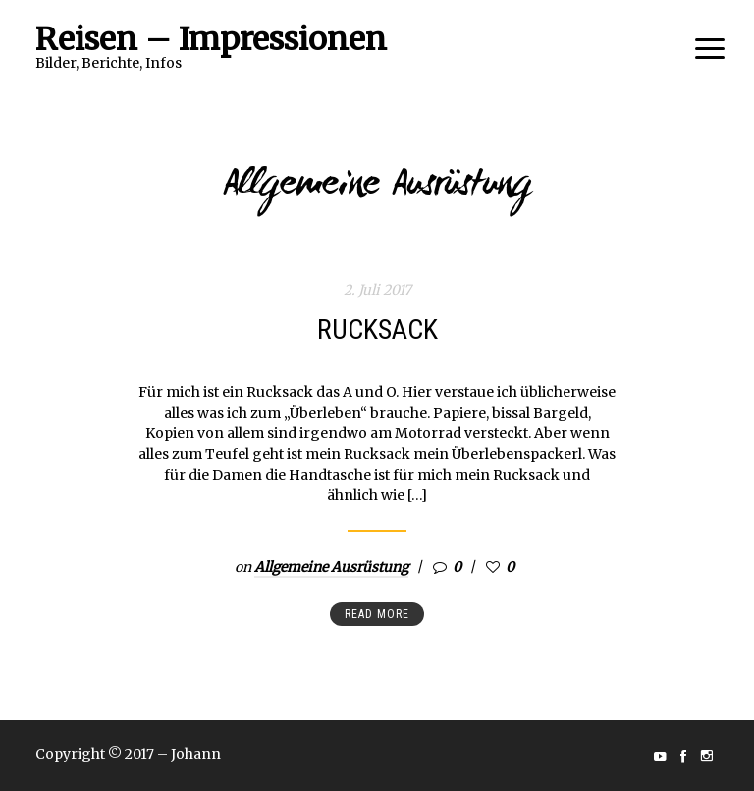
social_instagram (707, 755)
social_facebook (683, 755)
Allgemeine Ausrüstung (331, 567)
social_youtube (660, 755)
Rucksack (377, 329)
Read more (377, 614)
